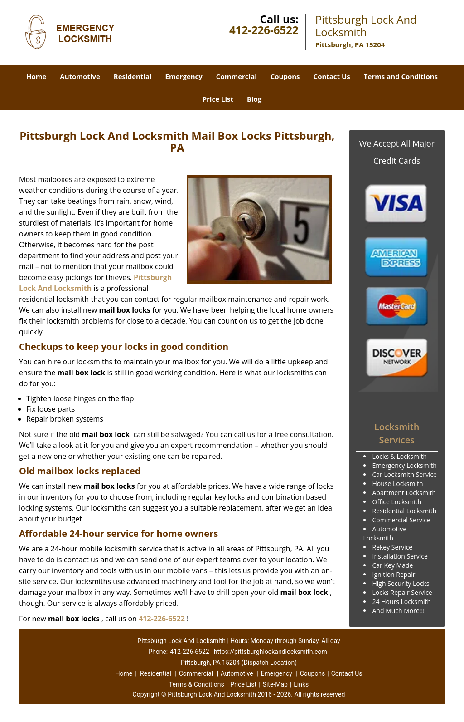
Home (36, 76)
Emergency (184, 76)
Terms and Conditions (401, 76)
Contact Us (332, 76)
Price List (218, 98)
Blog (254, 98)
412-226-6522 (264, 29)
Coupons (285, 76)
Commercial (236, 76)
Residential (133, 76)
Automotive (80, 76)
